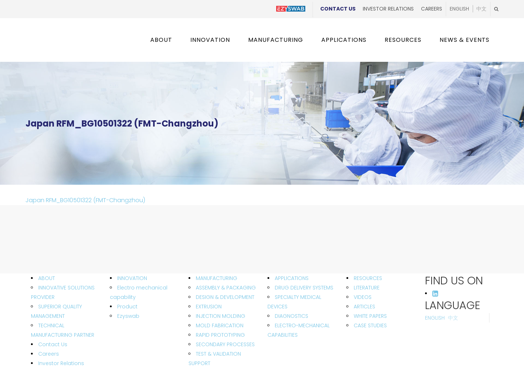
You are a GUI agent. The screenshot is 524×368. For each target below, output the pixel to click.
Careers (431, 8)
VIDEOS (363, 297)
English (459, 9)
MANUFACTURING (216, 278)
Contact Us (338, 8)
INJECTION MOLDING (220, 316)
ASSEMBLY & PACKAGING (226, 287)
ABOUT (46, 278)
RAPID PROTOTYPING (220, 335)
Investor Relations (388, 8)
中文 (481, 9)
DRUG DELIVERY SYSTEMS (304, 287)
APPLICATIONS (292, 278)
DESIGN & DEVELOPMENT (225, 297)
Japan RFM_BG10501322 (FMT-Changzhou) (85, 200)
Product (127, 306)
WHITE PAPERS (370, 316)
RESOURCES (368, 278)
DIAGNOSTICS (291, 316)
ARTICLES (364, 306)
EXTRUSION (209, 306)
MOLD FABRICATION (219, 325)
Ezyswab (128, 316)
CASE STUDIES (370, 325)
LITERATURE (367, 287)
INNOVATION (132, 278)
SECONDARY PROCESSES (225, 344)
